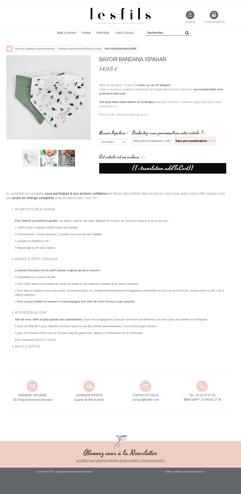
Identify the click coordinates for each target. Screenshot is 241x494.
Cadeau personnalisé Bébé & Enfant (80, 48)
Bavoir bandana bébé (120, 48)
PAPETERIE (103, 32)
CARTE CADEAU (124, 32)
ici (54, 339)
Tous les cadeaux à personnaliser (34, 48)
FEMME (86, 32)
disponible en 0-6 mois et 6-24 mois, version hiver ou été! (180, 290)
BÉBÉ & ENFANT (66, 32)
